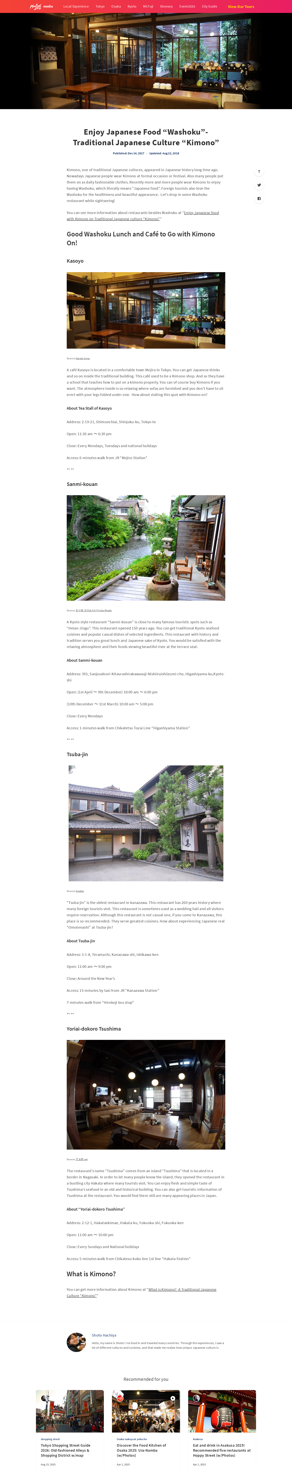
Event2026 (187, 6)
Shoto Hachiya (104, 1335)
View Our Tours (241, 6)
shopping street (50, 1439)
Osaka (116, 6)
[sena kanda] (44, 1398)
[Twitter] (259, 185)
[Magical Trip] (120, 1398)
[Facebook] (259, 198)
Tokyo (100, 6)
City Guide (209, 6)
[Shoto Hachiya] (76, 1342)
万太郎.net (81, 1159)
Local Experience (76, 6)
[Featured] (173, 1398)
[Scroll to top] (259, 171)
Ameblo (80, 891)
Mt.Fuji (148, 6)
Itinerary (166, 6)
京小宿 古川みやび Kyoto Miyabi (94, 610)
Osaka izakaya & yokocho (132, 1439)
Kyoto (132, 6)
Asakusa (198, 1439)
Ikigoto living (83, 358)
